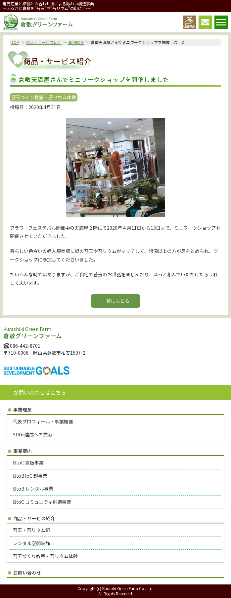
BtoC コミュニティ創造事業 (42, 501)
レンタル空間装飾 (31, 543)
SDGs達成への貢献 (32, 434)
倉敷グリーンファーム (37, 22)
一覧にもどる (115, 301)
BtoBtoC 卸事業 (30, 475)
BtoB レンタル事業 (33, 488)
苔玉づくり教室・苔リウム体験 (45, 556)
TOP (15, 42)
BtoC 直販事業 (28, 462)
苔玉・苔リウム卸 (31, 530)
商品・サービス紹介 (44, 42)
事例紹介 (76, 42)
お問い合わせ (27, 572)
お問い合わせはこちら (39, 392)
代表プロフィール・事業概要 (43, 421)
